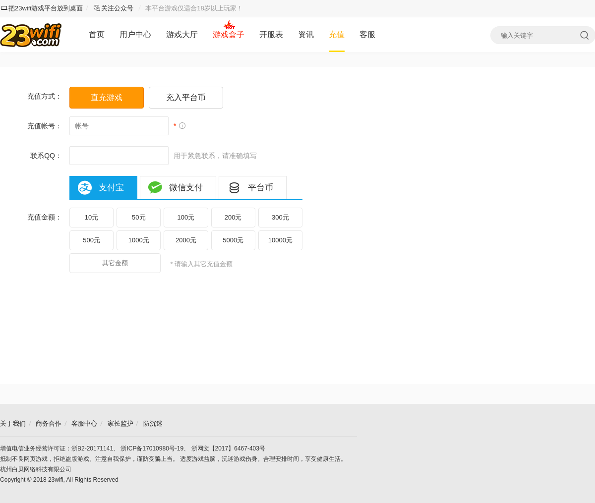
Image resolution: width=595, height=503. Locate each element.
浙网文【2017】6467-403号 (228, 448)
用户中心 (135, 34)
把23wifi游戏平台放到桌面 (42, 8)
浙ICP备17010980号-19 (151, 448)
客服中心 (84, 423)
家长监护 (120, 423)
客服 (367, 34)
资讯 (306, 34)
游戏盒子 (228, 34)
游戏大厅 (182, 34)
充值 (337, 34)
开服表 (271, 34)
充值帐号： (44, 126)
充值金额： (44, 217)
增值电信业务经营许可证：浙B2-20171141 (56, 448)
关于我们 (13, 423)
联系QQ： (46, 156)
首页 (97, 34)
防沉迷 (153, 423)
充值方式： (44, 96)
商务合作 (48, 423)
